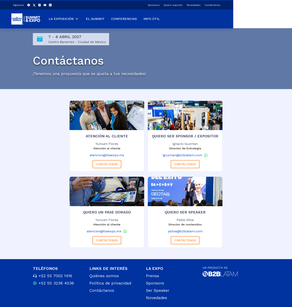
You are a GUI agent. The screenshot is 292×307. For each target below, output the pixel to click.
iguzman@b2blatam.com (182, 155)
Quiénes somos (104, 275)
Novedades (252, 4)
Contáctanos (101, 290)
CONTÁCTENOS (107, 164)
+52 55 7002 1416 (55, 275)
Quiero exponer (232, 4)
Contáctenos (271, 4)
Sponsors (212, 4)
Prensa (152, 275)
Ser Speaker (157, 290)
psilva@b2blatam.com (185, 231)
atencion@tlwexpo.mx (107, 155)
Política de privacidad (110, 283)
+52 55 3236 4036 (56, 283)
